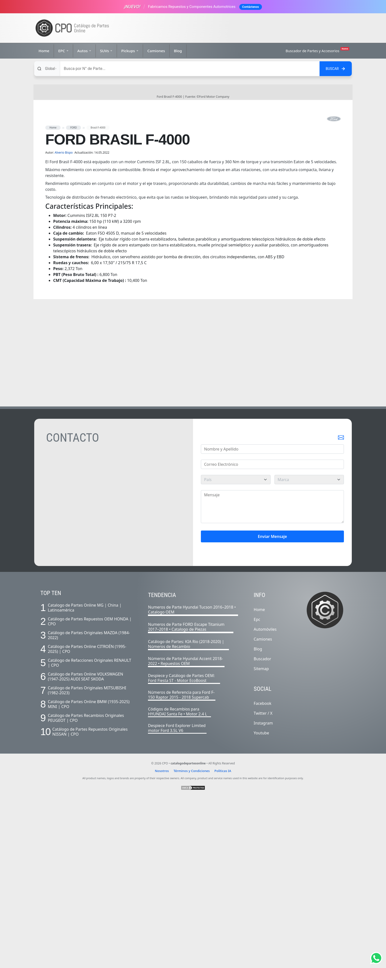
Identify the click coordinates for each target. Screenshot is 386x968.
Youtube (261, 902)
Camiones (156, 50)
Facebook (263, 873)
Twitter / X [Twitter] (263, 883)
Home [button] (52, 297)
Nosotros (162, 940)
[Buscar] (190, 69)
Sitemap (261, 838)
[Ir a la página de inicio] (72, 28)
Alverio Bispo (64, 322)
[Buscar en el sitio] (336, 68)
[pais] (236, 649)
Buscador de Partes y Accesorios (317, 50)
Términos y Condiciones (192, 940)
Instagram (263, 893)
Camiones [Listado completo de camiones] (263, 809)
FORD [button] (73, 297)
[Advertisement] (261, 28)
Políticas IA (222, 940)
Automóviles (265, 799)
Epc (257, 789)
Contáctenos (250, 7)
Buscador (262, 828)
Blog (178, 50)
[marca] (309, 649)
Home (44, 50)
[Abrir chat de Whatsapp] (376, 958)
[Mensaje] (272, 676)
